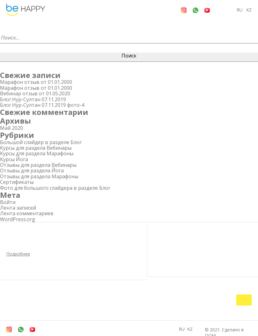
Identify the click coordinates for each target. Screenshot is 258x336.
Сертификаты (17, 182)
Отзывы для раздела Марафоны (39, 176)
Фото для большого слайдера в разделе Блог (55, 187)
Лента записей (18, 207)
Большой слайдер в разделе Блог (41, 142)
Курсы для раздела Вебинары (35, 147)
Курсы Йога (14, 159)
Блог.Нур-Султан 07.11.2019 (33, 99)
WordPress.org (17, 219)
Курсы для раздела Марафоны (36, 153)
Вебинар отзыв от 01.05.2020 (35, 93)
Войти (8, 202)
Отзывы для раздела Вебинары (38, 164)
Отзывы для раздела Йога (32, 170)
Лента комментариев (26, 213)
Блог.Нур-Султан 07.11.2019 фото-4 (42, 105)
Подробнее (18, 253)
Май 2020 (11, 128)
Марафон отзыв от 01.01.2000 (36, 82)
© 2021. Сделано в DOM (226, 324)
